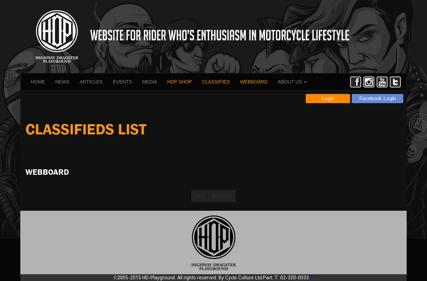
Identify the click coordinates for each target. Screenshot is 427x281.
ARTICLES (91, 82)
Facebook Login (378, 98)
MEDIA (149, 82)
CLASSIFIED (216, 82)
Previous (222, 196)
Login (328, 98)
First (200, 196)
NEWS (62, 82)
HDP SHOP (179, 82)
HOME (38, 82)
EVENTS (122, 82)
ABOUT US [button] (292, 82)
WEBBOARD (254, 82)
